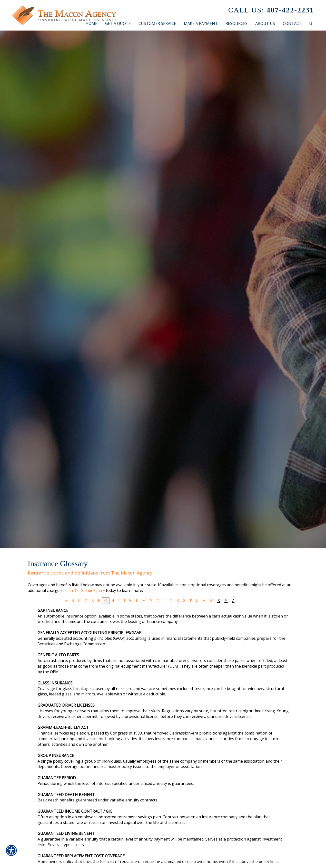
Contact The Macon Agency (83, 590)
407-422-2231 (271, 10)
